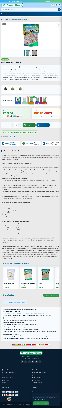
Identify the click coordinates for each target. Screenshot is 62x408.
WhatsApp (46, 1)
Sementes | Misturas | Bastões (19, 19)
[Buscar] (59, 9)
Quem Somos (6, 370)
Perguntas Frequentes (39, 372)
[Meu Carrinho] (59, 5)
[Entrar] (56, 5)
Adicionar (40, 125)
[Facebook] (29, 361)
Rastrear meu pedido (15, 1)
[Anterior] (4, 278)
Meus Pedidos (36, 380)
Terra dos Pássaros (12, 143)
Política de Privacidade (39, 399)
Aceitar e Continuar (41, 403)
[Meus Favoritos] (52, 5)
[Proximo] (57, 278)
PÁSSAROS (7, 19)
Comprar (28, 125)
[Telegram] (36, 361)
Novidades (5, 380)
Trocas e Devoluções (8, 372)
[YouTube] (32, 361)
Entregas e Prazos (7, 377)
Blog (4, 383)
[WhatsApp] (22, 361)
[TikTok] (39, 361)
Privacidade (6, 375)
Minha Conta (36, 375)
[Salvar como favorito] (58, 25)
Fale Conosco (36, 370)
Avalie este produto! (51, 295)
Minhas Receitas (37, 383)
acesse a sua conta (19, 302)
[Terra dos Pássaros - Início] (26, 5)
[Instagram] (25, 361)
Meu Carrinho (36, 377)
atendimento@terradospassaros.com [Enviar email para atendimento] (43, 391)
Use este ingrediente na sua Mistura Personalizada (19, 132)
